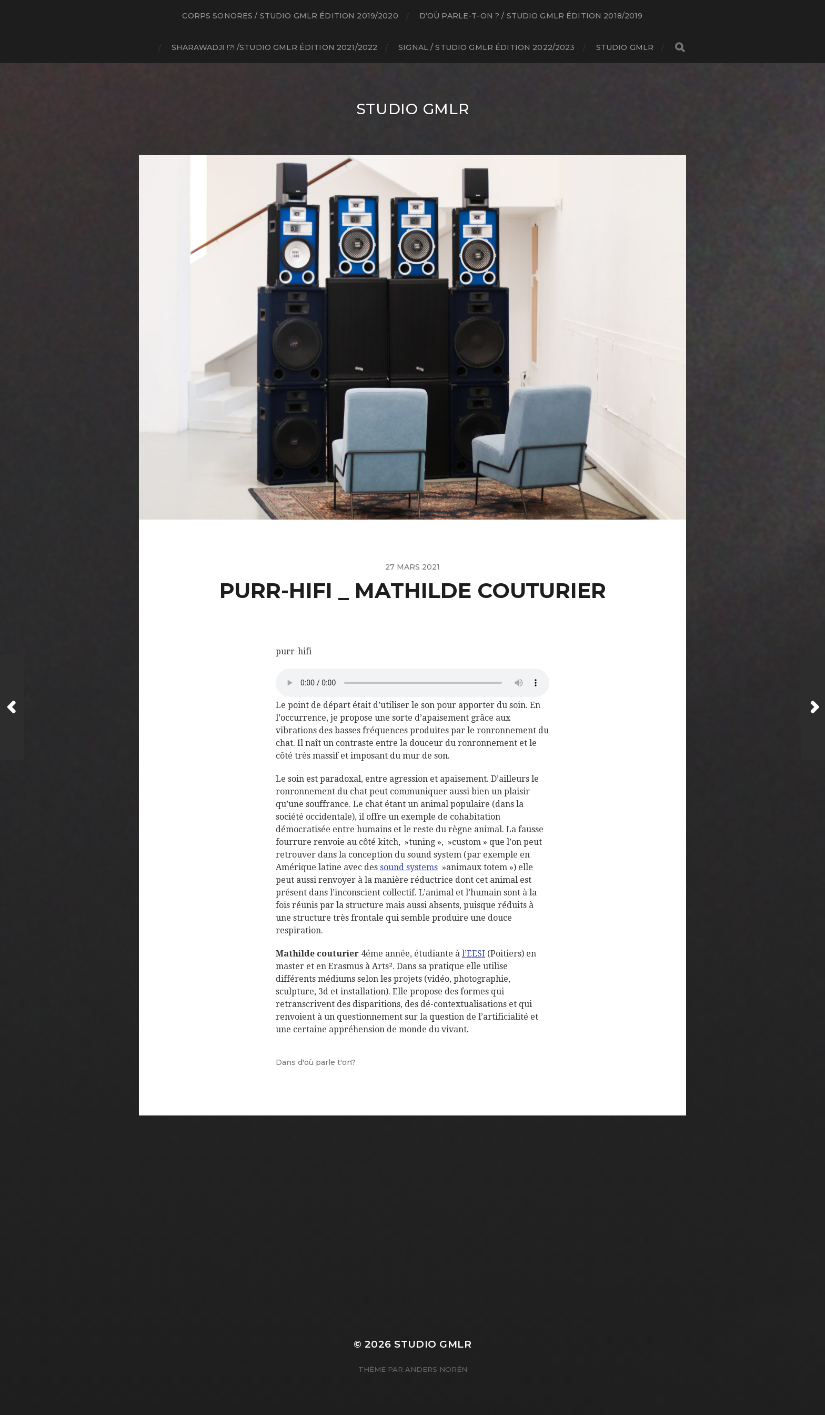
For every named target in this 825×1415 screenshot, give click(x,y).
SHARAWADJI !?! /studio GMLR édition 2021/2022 (274, 47)
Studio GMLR (625, 47)
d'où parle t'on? (327, 1062)
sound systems (409, 867)
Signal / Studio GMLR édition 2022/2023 (486, 47)
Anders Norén (436, 1369)
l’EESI (473, 954)
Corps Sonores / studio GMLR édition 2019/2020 (290, 16)
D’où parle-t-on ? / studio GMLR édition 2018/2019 (531, 16)
